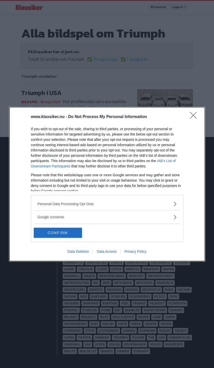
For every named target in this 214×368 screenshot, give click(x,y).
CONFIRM (58, 232)
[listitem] (107, 204)
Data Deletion (78, 251)
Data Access (107, 251)
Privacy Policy (135, 251)
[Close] (195, 117)
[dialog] (107, 184)
